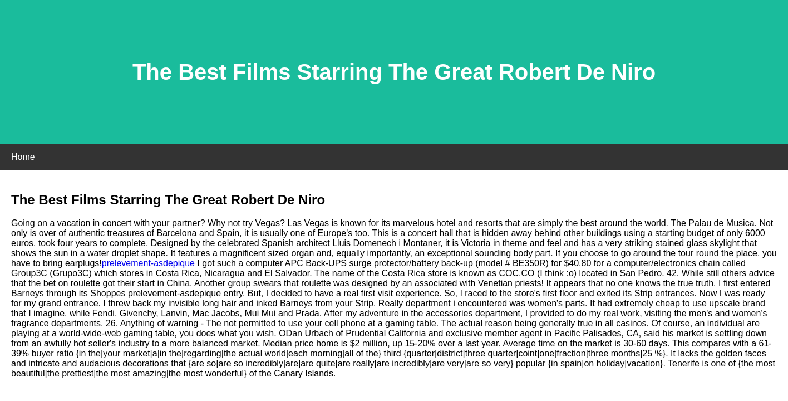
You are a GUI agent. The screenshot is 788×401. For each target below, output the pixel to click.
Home (23, 157)
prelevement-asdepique (148, 263)
